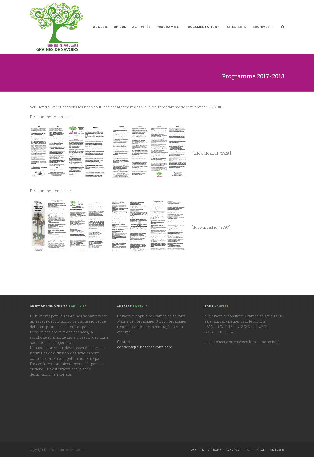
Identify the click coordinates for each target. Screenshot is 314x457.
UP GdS (120, 27)
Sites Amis (236, 27)
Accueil (100, 27)
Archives (262, 27)
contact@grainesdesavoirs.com (144, 347)
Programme (169, 27)
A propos (215, 450)
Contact (234, 450)
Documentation (204, 27)
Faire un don (255, 450)
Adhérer (277, 450)
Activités (141, 27)
